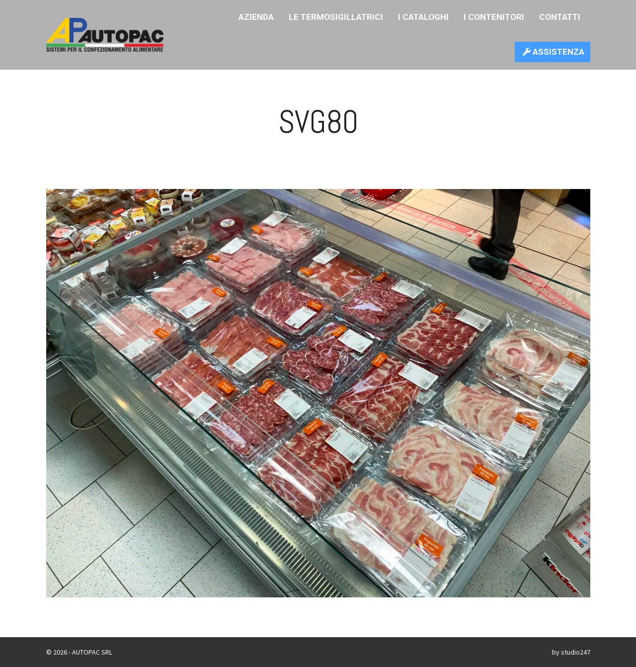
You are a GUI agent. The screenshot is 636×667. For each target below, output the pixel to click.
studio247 (575, 652)
